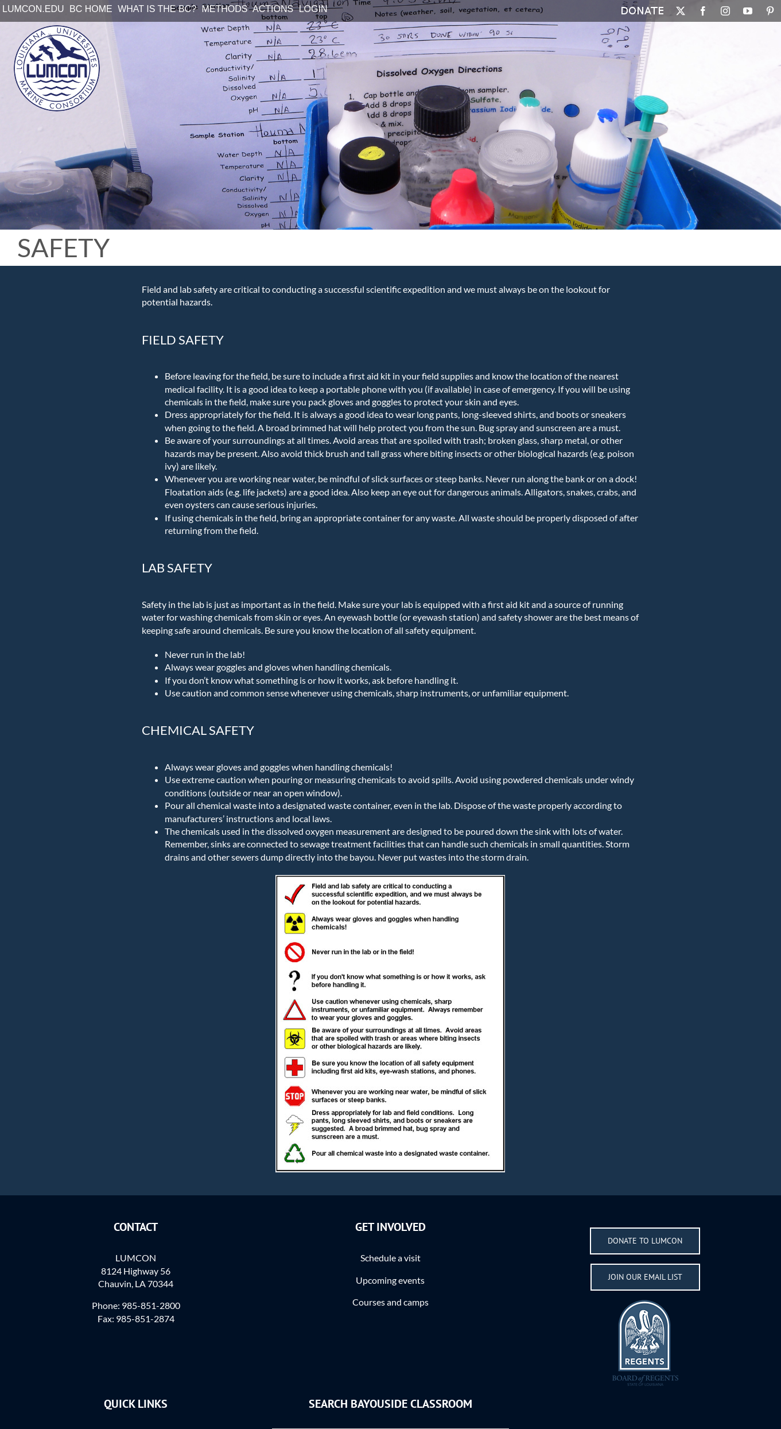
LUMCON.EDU (33, 9)
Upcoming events (390, 1280)
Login (313, 9)
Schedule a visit (390, 1257)
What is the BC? (157, 9)
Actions (272, 9)
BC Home (90, 9)
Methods (225, 9)
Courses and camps (390, 1301)
